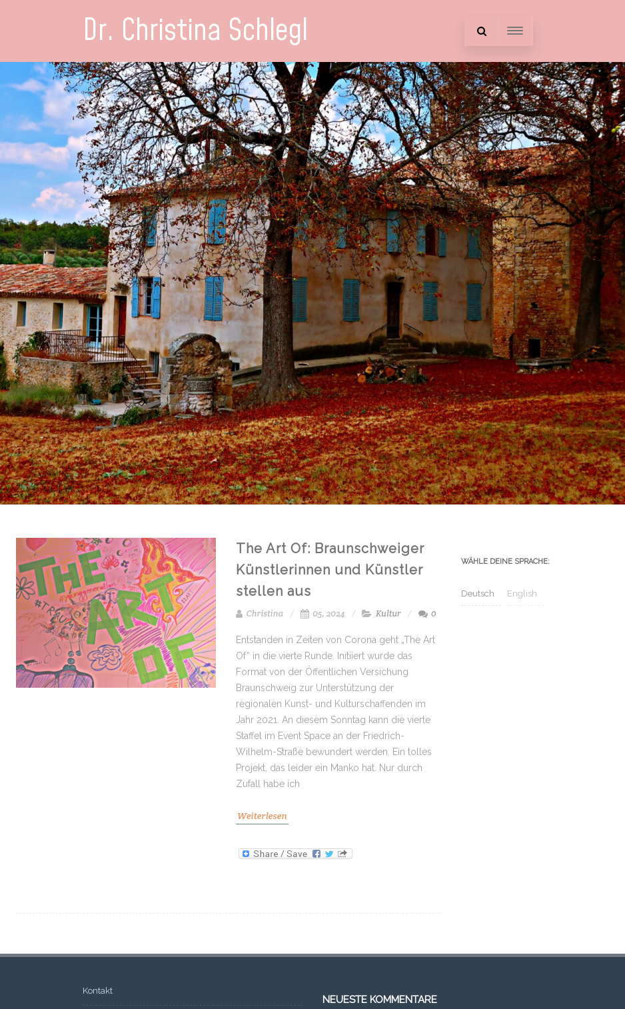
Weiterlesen (262, 816)
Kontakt (98, 991)
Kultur (388, 613)
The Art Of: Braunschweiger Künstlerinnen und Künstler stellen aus (330, 569)
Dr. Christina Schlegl (195, 31)
